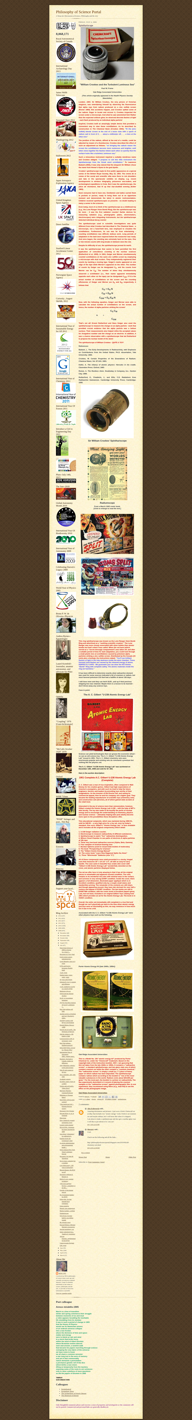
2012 (60, 921)
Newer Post (83, 1157)
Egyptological (66, 1389)
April (62, 1253)
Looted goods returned (66, 1125)
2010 (60, 925)
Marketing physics (65, 991)
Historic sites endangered (67, 1208)
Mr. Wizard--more (65, 1222)
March (62, 1255)
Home (108, 1157)
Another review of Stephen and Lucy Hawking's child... (68, 1016)
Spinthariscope (64, 1213)
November (63, 935)
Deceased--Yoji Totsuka (67, 1111)
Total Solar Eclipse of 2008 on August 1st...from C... (66, 950)
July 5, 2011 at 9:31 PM (93, 1124)
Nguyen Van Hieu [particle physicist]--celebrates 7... (68, 1005)
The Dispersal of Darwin (70, 1396)
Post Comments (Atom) (96, 1162)
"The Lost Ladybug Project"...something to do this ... (67, 1186)
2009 (60, 928)
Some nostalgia (64, 1206)
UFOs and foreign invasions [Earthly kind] (66, 968)
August (62, 943)
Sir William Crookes (110, 1099)
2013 (60, 918)
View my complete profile (64, 1293)
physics (94, 1099)
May (61, 1250)
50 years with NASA (66, 979)
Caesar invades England (67, 1243)
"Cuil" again (63, 972)
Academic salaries (65, 1079)
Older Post (132, 1157)
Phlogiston (63, 1118)
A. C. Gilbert (86, 1099)
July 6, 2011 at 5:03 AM (93, 1148)
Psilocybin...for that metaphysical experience (65, 1201)
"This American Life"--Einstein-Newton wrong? (67, 1106)
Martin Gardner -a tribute (67, 1211)
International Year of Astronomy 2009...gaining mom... (67, 1054)
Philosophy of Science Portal (78, 12)
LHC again (63, 1245)
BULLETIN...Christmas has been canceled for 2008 (67, 1129)
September (63, 940)
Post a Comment (85, 1152)
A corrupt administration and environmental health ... (67, 1145)
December (63, 933)
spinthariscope (122, 1099)
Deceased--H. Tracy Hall (67, 954)
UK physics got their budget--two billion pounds (66, 1218)
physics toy (100, 1099)
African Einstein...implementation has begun (68, 1238)
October (62, 938)
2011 (60, 923)
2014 (60, 916)
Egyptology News (67, 1391)
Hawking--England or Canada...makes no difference (66, 1061)
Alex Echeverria (93, 1109)
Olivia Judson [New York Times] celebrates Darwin (67, 1152)
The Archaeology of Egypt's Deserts (73, 1393)
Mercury (62, 1273)
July (61, 945)
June (61, 1248)
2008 (60, 930)
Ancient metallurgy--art (67, 1229)
